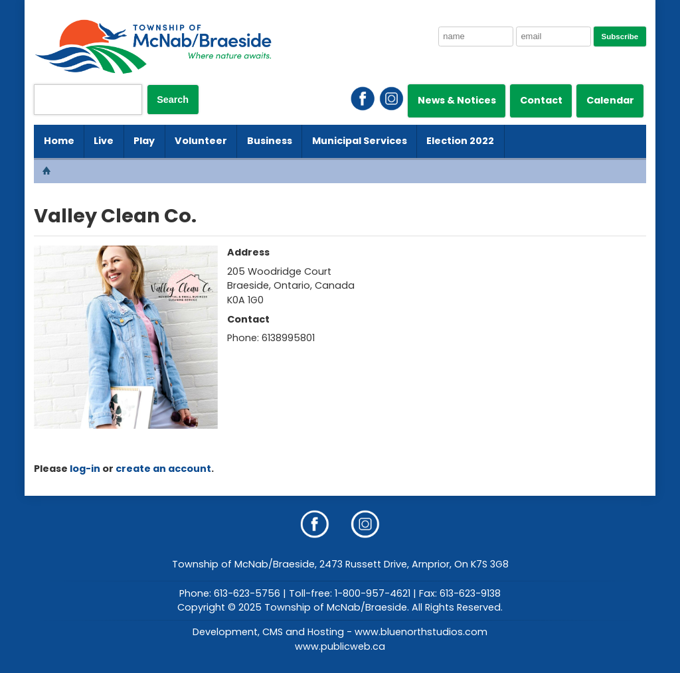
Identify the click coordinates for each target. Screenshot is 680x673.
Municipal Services (359, 140)
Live (104, 140)
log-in (85, 468)
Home (59, 140)
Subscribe (620, 36)
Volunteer (201, 140)
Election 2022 (460, 140)
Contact (541, 100)
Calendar (610, 100)
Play (144, 140)
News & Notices (457, 100)
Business (269, 140)
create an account (163, 468)
